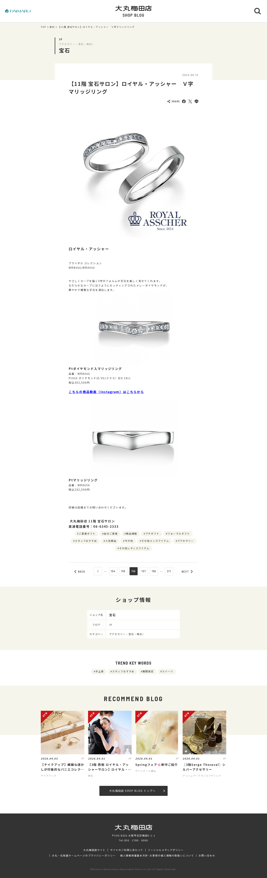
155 (123, 571)
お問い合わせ (207, 855)
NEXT (187, 571)
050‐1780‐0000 (136, 840)
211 (169, 571)
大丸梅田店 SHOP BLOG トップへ (137, 791)
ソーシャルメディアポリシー (166, 850)
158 (154, 571)
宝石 (52, 27)
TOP (43, 27)
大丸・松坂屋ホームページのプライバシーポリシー (84, 855)
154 (113, 571)
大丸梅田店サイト (94, 850)
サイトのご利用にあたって (126, 850)
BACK (79, 571)
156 (133, 571)
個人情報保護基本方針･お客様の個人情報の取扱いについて (157, 855)
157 (143, 571)
